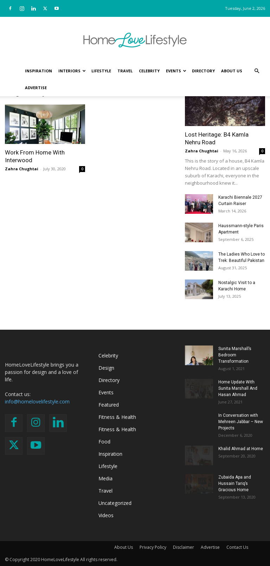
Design (106, 367)
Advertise (36, 87)
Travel (125, 70)
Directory (203, 70)
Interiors (72, 70)
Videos (106, 515)
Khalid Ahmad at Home (240, 448)
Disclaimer (183, 547)
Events (176, 70)
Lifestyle (101, 70)
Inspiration (38, 70)
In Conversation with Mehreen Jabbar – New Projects (240, 421)
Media (105, 478)
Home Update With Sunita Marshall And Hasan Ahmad (237, 388)
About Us (231, 70)
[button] (256, 71)
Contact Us (237, 547)
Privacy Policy (153, 547)
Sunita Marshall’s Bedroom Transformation (234, 355)
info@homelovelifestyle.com (37, 401)
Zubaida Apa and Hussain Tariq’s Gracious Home (234, 483)
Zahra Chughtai (21, 168)
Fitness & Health (117, 417)
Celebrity (149, 70)
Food (104, 441)
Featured (108, 404)
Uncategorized (114, 503)
